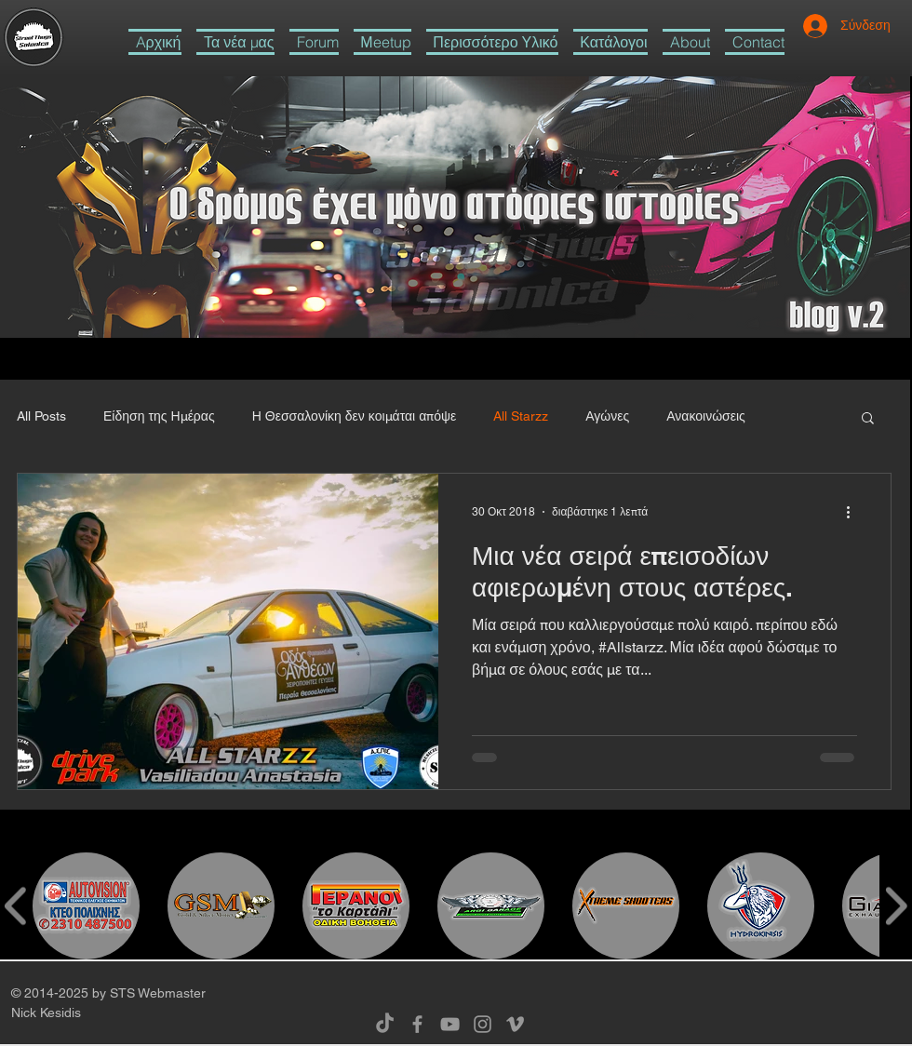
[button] (492, 42)
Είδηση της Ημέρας (159, 416)
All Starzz (520, 416)
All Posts (41, 416)
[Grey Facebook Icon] (417, 1024)
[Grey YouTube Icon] (450, 1024)
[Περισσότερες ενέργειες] (854, 512)
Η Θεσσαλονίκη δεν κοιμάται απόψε (354, 416)
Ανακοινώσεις (705, 416)
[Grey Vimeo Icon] (515, 1024)
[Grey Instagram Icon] (482, 1024)
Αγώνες (607, 416)
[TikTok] (384, 1024)
